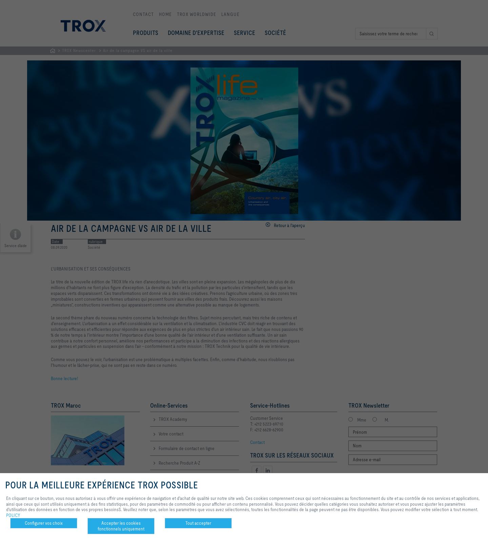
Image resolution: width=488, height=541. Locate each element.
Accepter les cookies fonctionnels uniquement (121, 525)
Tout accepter (198, 523)
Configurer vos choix (44, 523)
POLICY (13, 515)
